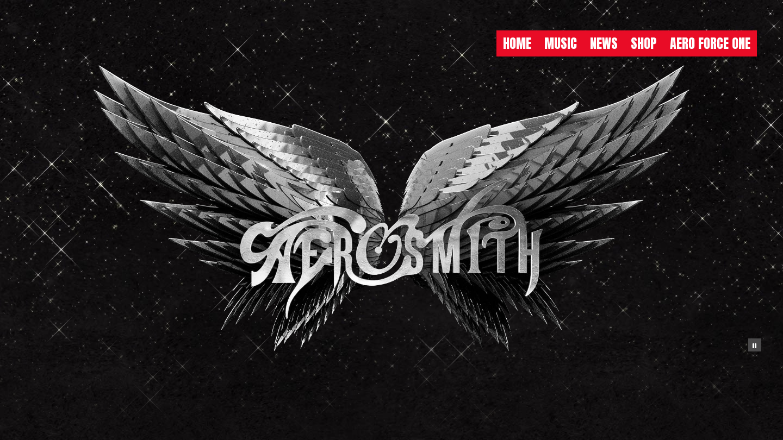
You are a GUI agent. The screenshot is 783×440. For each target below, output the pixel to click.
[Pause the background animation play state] (754, 344)
